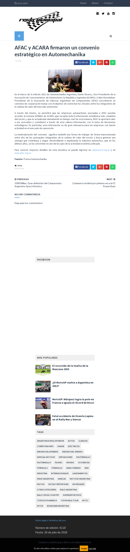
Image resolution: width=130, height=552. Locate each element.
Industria (6, 153)
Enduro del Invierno (47, 436)
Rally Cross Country (48, 480)
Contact (121, 3)
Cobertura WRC (45, 431)
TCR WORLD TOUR (69, 485)
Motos (41, 469)
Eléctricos (74, 431)
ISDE (87, 453)
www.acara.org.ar (82, 137)
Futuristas (84, 447)
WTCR (40, 491)
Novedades (78, 469)
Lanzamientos (80, 458)
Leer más (92, 548)
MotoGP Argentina (80, 464)
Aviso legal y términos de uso (50, 505)
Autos (71, 426)
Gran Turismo (73, 453)
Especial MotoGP (46, 442)
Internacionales (60, 458)
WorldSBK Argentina (58, 491)
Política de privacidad (46, 528)
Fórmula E (57, 453)
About (108, 3)
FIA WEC (58, 447)
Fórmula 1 (42, 453)
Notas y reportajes (58, 469)
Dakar (61, 431)
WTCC (85, 485)
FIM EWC (70, 447)
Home (96, 3)
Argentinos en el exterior (50, 426)
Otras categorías (46, 474)
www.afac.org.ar (104, 137)
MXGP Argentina (45, 464)
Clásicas (83, 426)
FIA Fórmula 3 (44, 447)
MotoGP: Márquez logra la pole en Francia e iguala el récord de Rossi (73, 385)
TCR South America (47, 485)
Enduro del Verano (72, 436)
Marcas (62, 464)
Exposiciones (65, 442)
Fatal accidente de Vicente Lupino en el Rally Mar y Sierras (72, 402)
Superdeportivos (72, 480)
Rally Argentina (68, 474)
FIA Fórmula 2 (83, 442)
